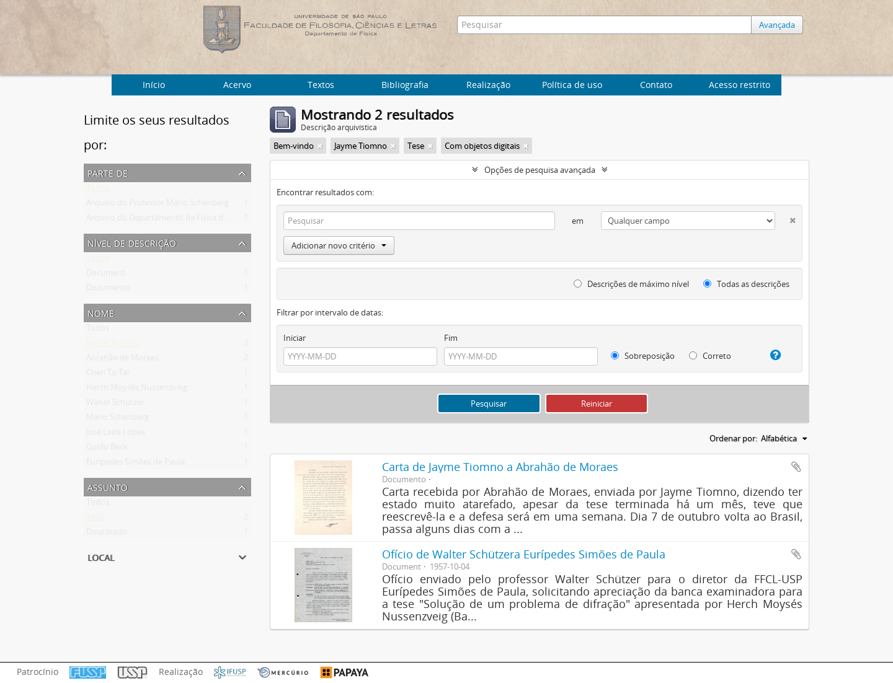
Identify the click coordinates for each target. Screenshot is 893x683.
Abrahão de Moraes (122, 360)
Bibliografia (405, 84)
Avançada (780, 24)
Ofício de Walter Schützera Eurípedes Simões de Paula (523, 554)
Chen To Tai (107, 375)
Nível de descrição (131, 242)
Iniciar (294, 337)
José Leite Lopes (115, 434)
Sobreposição (643, 355)
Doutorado (106, 534)
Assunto (107, 486)
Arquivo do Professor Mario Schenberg (157, 205)
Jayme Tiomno (112, 345)
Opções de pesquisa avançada (539, 169)
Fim (451, 337)
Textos (321, 84)
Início (154, 84)
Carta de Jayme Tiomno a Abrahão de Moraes (500, 466)
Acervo (237, 84)
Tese (94, 519)
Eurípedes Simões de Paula (135, 464)
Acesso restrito (739, 84)
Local (100, 556)
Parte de (107, 172)
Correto (710, 355)
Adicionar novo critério (338, 245)
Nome (100, 312)
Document (105, 275)
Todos (97, 190)
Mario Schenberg (117, 419)
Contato (656, 84)
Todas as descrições (746, 283)
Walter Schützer (115, 404)
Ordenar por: (733, 438)
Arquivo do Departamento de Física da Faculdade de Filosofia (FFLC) (211, 220)
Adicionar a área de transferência (796, 466)
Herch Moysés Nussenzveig (136, 389)
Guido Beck (107, 449)
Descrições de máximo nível (631, 283)
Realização (488, 84)
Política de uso (572, 84)
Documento (108, 290)
